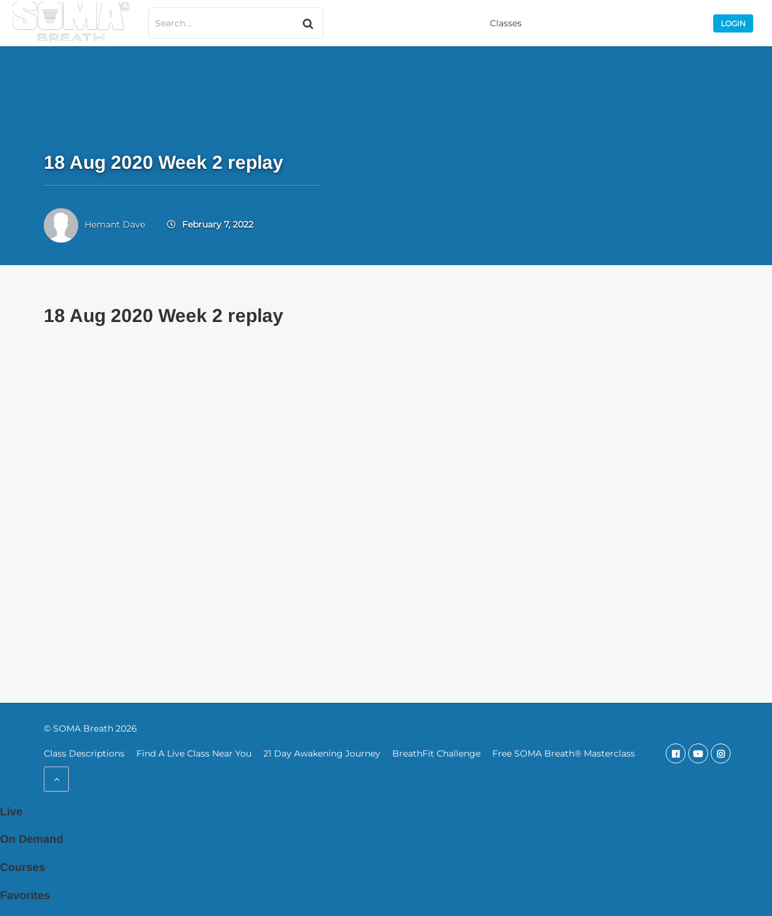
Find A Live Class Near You (193, 753)
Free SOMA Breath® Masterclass (563, 753)
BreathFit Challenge (436, 753)
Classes (506, 23)
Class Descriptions (84, 753)
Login (733, 23)
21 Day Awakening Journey (321, 753)
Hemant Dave (114, 224)
